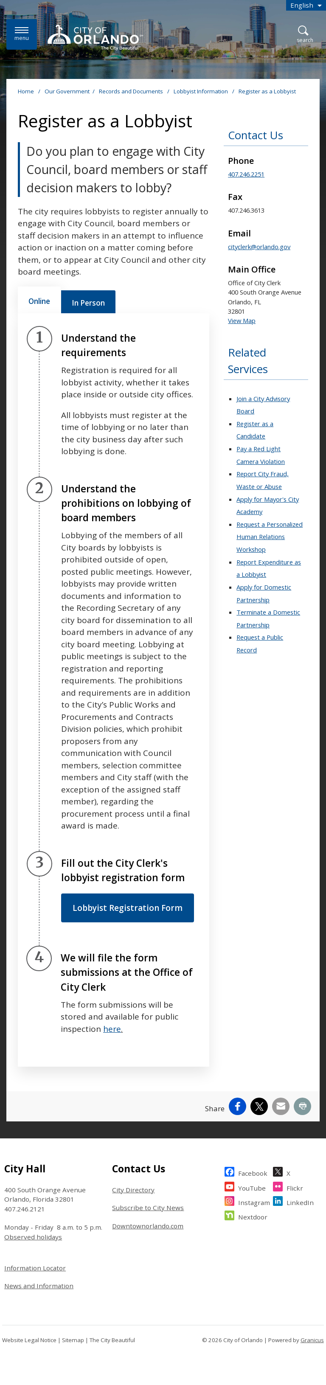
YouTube (252, 1187)
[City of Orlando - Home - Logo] (95, 37)
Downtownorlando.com (147, 1226)
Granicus (312, 1340)
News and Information (38, 1285)
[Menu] (21, 34)
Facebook (252, 1172)
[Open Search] (305, 34)
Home (26, 91)
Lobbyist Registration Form (128, 907)
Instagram (254, 1201)
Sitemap (73, 1340)
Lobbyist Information (201, 91)
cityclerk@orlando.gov (259, 246)
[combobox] (306, 5)
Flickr (295, 1187)
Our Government (67, 91)
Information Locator (35, 1268)
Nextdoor (252, 1216)
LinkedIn (300, 1201)
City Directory (133, 1190)
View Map (242, 320)
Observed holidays (33, 1237)
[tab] (39, 300)
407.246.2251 (246, 174)
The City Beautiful (112, 1340)
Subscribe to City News (148, 1207)
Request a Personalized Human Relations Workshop (269, 536)
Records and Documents (131, 91)
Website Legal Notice (29, 1340)
